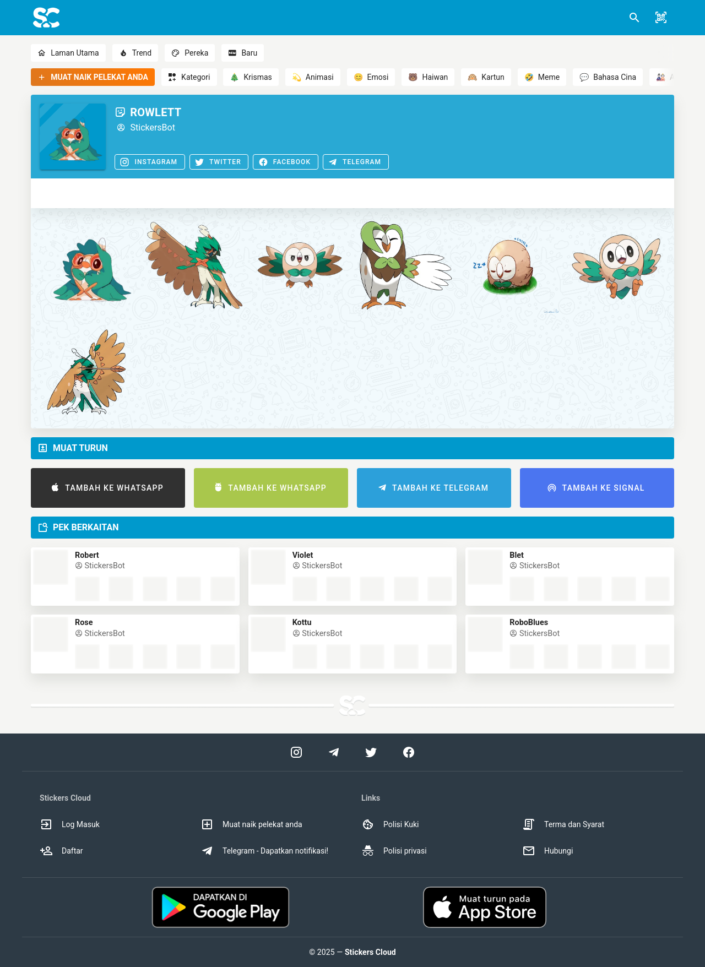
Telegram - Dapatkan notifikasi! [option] (264, 850)
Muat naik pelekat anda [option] (251, 824)
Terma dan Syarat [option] (563, 824)
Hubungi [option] (547, 850)
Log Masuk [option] (70, 824)
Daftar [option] (61, 850)
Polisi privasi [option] (394, 850)
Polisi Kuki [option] (390, 824)
